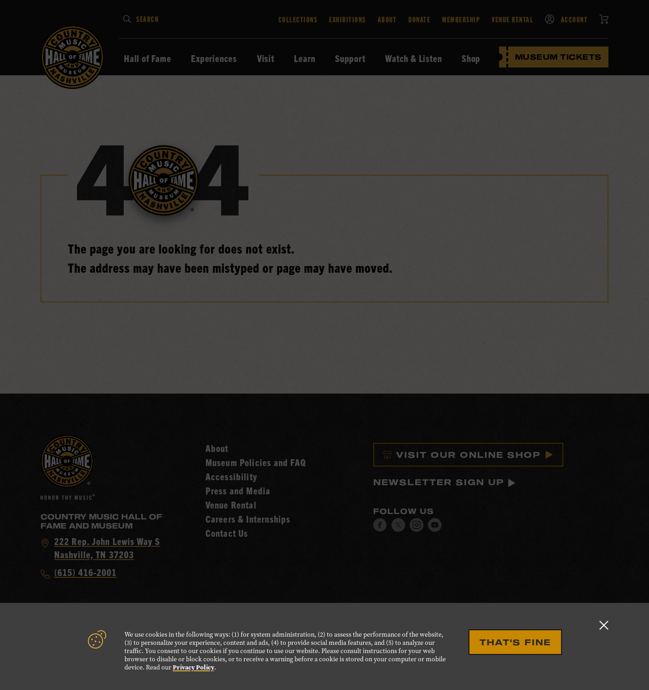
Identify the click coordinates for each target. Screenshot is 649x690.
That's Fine (515, 642)
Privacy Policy (193, 667)
